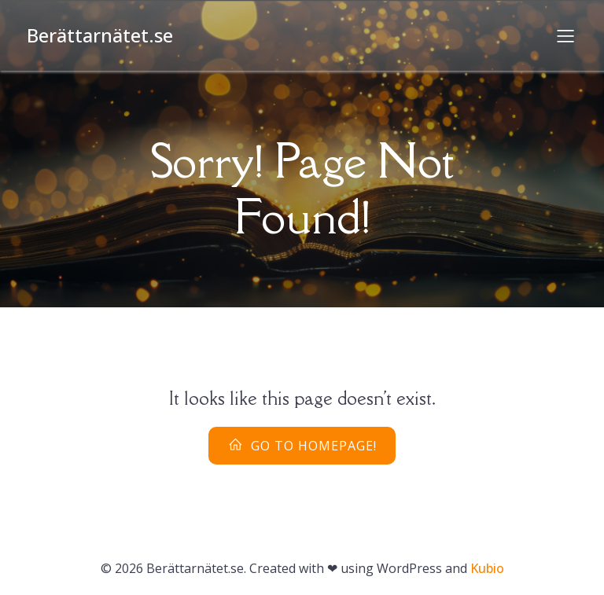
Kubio (487, 568)
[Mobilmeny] (565, 35)
